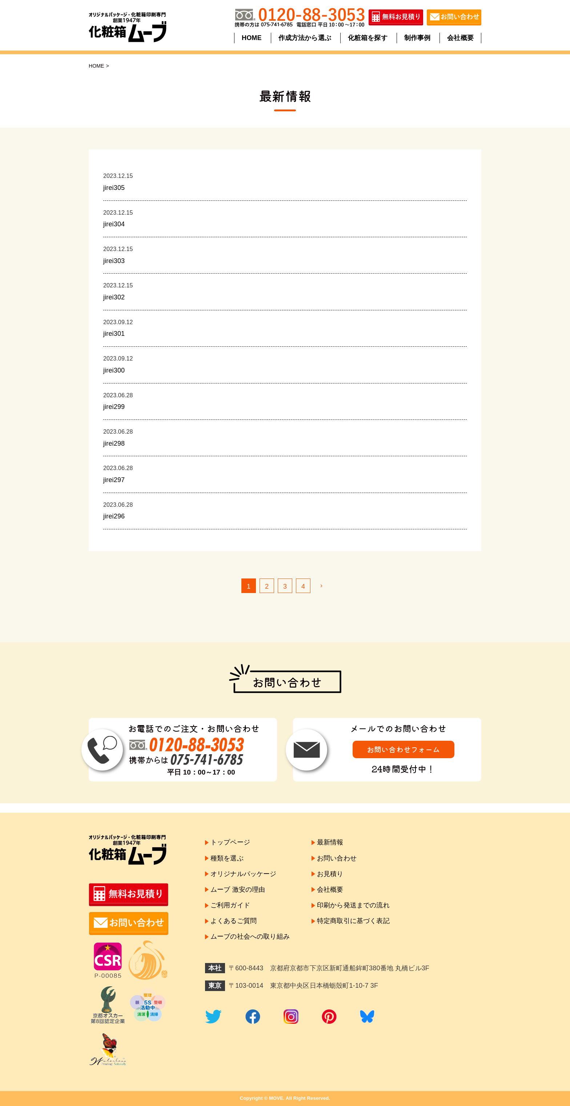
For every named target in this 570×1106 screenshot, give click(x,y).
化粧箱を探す (368, 37)
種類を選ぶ (227, 858)
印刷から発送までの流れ (353, 905)
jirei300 (114, 370)
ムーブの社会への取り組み (250, 936)
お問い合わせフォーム (403, 749)
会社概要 (460, 37)
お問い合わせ (337, 858)
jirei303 (114, 260)
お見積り (330, 874)
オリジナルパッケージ (243, 874)
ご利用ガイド (230, 905)
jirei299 (114, 406)
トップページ (230, 842)
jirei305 (114, 187)
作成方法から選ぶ (304, 37)
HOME (252, 37)
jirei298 (114, 443)
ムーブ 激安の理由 (237, 889)
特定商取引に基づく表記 (353, 920)
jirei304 (114, 224)
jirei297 (114, 480)
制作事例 (417, 37)
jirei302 (114, 297)
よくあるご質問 (233, 920)
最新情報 (330, 842)
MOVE (276, 1098)
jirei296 (114, 516)
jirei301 (114, 333)
